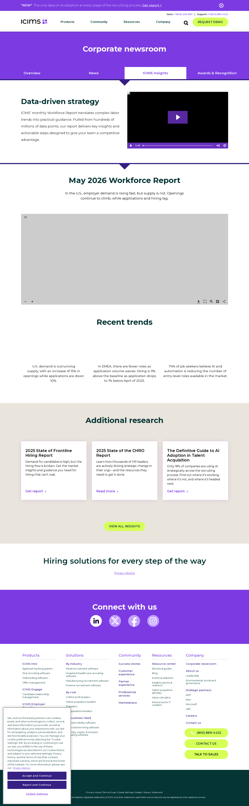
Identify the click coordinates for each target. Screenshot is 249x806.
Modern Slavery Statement (149, 792)
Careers (191, 715)
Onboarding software (35, 677)
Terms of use (109, 792)
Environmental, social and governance (201, 682)
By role (71, 692)
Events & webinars (162, 677)
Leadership (192, 675)
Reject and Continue (37, 784)
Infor (188, 699)
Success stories (129, 663)
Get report (34, 491)
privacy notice (124, 573)
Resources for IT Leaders (161, 704)
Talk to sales (206, 754)
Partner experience (127, 683)
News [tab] (94, 73)
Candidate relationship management (35, 696)
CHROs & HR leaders (78, 697)
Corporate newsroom (201, 663)
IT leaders (71, 706)
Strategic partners (198, 690)
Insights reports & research (162, 684)
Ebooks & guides (162, 668)
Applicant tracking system (37, 668)
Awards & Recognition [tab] (217, 73)
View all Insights (124, 526)
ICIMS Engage (32, 689)
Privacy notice (93, 792)
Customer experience (127, 672)
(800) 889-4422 (206, 733)
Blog (155, 673)
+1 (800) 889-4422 (218, 14)
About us (192, 671)
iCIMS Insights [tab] (155, 73)
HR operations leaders (79, 711)
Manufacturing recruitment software (87, 680)
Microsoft (191, 704)
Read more (105, 491)
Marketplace (128, 702)
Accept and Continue (37, 775)
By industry (74, 663)
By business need (78, 718)
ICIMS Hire (29, 663)
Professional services (127, 693)
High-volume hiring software (82, 727)
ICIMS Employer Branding (33, 705)
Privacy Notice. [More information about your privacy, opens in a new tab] (22, 767)
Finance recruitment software (83, 685)
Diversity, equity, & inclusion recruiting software (82, 733)
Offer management (33, 682)
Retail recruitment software (82, 668)
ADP (188, 694)
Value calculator (161, 697)
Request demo (210, 22)
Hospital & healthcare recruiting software (84, 674)
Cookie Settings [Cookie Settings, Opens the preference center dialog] (37, 793)
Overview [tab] (32, 73)
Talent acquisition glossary (162, 691)
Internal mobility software (81, 722)
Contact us (193, 722)
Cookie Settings (125, 792)
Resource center (164, 663)
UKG (188, 708)
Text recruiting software (36, 673)
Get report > (152, 5)
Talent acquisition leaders (81, 701)
